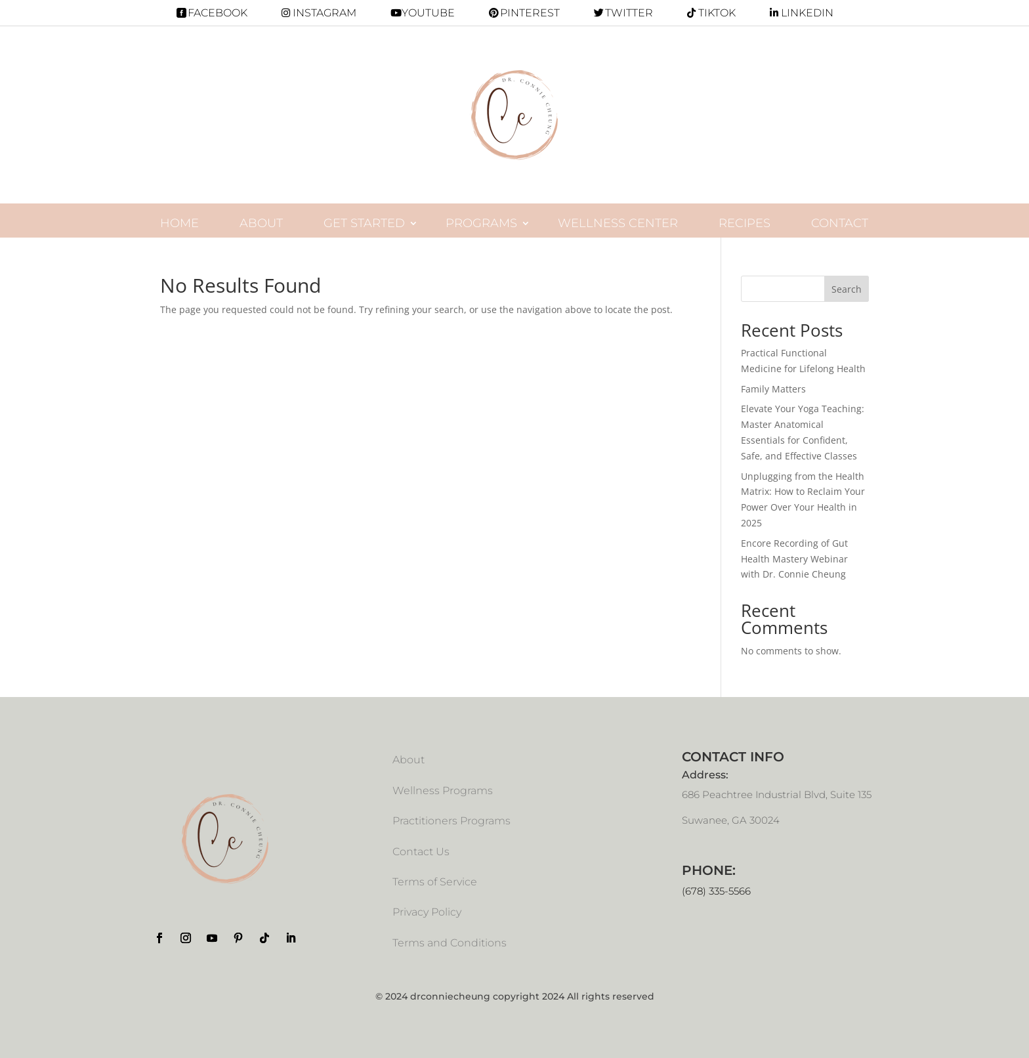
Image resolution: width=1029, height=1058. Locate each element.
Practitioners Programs (451, 821)
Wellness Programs (442, 790)
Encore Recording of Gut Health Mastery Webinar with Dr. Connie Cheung (794, 559)
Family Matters (773, 389)
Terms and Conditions (449, 943)
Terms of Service (434, 882)
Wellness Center (618, 223)
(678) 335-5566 (716, 891)
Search (846, 289)
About (261, 223)
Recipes (744, 223)
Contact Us (421, 851)
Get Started (364, 223)
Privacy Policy (426, 912)
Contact (839, 223)
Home (179, 223)
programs (481, 223)
